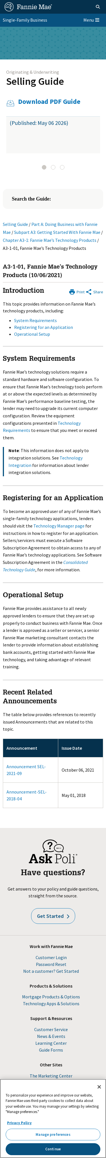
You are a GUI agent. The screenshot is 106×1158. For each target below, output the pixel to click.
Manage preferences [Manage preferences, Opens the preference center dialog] (53, 1134)
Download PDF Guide (49, 102)
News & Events (51, 1036)
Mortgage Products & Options (51, 997)
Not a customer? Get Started (51, 971)
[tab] (44, 167)
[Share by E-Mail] (94, 291)
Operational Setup (32, 334)
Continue (53, 1149)
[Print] (77, 291)
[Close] (99, 1087)
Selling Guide (35, 81)
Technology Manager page (59, 526)
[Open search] (97, 6)
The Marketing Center (51, 1076)
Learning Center (51, 1043)
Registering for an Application (43, 327)
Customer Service (51, 1029)
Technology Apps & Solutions (51, 1003)
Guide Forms (51, 1050)
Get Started (53, 916)
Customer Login (51, 957)
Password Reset (51, 964)
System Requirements (35, 320)
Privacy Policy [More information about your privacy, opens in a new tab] (19, 1122)
